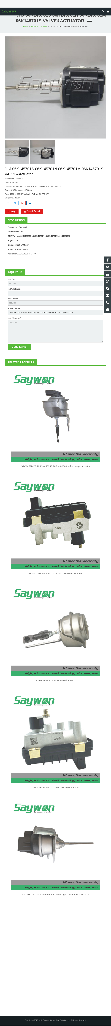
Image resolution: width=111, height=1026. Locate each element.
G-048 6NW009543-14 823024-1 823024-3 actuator (55, 573)
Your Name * (13, 279)
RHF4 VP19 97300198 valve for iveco (55, 680)
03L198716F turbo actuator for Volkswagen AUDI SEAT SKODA (55, 894)
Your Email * (13, 299)
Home (25, 27)
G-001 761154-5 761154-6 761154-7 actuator (55, 787)
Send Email (32, 211)
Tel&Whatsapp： (15, 289)
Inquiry (11, 211)
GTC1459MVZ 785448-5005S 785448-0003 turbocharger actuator (55, 466)
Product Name (14, 309)
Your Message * (14, 318)
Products (34, 27)
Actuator (44, 27)
